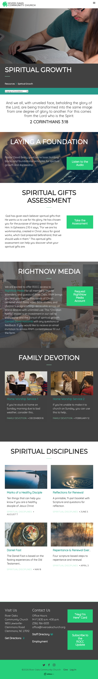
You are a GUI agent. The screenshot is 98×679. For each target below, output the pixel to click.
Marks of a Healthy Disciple (24, 492)
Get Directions (15, 638)
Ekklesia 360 (49, 674)
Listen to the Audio (80, 163)
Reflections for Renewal (68, 492)
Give (65, 670)
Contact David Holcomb (19, 321)
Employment (40, 641)
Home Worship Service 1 (22, 399)
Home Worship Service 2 (68, 399)
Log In (73, 670)
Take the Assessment (80, 222)
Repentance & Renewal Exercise (73, 550)
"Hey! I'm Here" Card (80, 616)
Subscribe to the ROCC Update (80, 640)
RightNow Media (14, 290)
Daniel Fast (14, 550)
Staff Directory (42, 634)
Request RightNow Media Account (79, 296)
